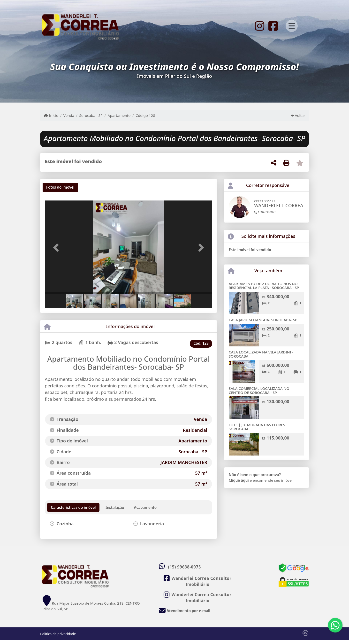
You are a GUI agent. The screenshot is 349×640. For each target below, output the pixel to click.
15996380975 (265, 212)
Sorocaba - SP (91, 115)
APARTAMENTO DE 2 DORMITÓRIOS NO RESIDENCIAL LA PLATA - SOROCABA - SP (264, 285)
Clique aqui (239, 480)
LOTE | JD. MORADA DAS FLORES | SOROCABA (258, 426)
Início (51, 115)
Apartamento (119, 115)
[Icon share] (259, 25)
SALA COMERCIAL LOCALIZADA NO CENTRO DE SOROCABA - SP (259, 390)
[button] (57, 247)
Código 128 (145, 115)
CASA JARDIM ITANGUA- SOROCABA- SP (263, 319)
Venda (68, 115)
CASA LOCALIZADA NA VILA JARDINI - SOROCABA (261, 354)
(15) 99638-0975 (184, 567)
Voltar (298, 115)
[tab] (60, 187)
